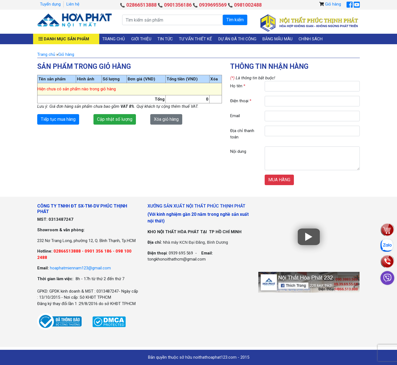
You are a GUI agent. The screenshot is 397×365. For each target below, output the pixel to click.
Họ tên (237, 85)
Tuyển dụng (50, 4)
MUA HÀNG (279, 179)
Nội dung (238, 151)
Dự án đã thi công (237, 38)
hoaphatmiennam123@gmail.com (80, 268)
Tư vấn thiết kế (195, 38)
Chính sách (311, 38)
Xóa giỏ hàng (166, 119)
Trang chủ (113, 38)
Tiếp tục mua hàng (58, 119)
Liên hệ (72, 4)
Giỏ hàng (333, 4)
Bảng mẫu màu (277, 38)
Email (235, 115)
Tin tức (165, 38)
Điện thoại (240, 100)
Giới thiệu (141, 38)
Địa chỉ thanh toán (242, 134)
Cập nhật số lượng (114, 119)
